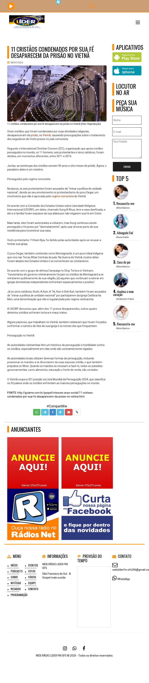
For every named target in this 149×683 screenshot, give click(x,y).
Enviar (127, 167)
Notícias (16, 583)
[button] (138, 22)
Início (14, 565)
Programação (19, 595)
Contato (33, 589)
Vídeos (32, 577)
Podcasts (17, 571)
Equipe (32, 583)
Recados (16, 589)
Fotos (31, 571)
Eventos (33, 565)
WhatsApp (123, 579)
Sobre (14, 577)
